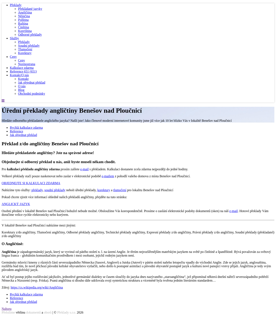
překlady (37, 190)
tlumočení (119, 190)
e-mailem (108, 176)
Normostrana (26, 64)
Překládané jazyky (30, 8)
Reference (23, 71)
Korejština (25, 31)
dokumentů (33, 312)
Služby (14, 38)
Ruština (23, 23)
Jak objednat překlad (31, 82)
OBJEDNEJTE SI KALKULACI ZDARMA (31, 183)
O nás (22, 86)
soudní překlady (54, 190)
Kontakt (23, 79)
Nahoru (6, 308)
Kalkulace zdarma (22, 67)
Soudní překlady (29, 45)
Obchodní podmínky (31, 93)
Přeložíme (8, 312)
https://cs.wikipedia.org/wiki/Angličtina (37, 287)
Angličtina (25, 12)
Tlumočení (25, 49)
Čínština (23, 27)
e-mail (84, 169)
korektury (103, 190)
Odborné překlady (30, 34)
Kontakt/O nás (19, 75)
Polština (23, 20)
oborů (47, 312)
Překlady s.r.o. (66, 312)
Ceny (13, 56)
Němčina (24, 16)
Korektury (25, 53)
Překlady (16, 5)
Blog (21, 90)
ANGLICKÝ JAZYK (16, 204)
